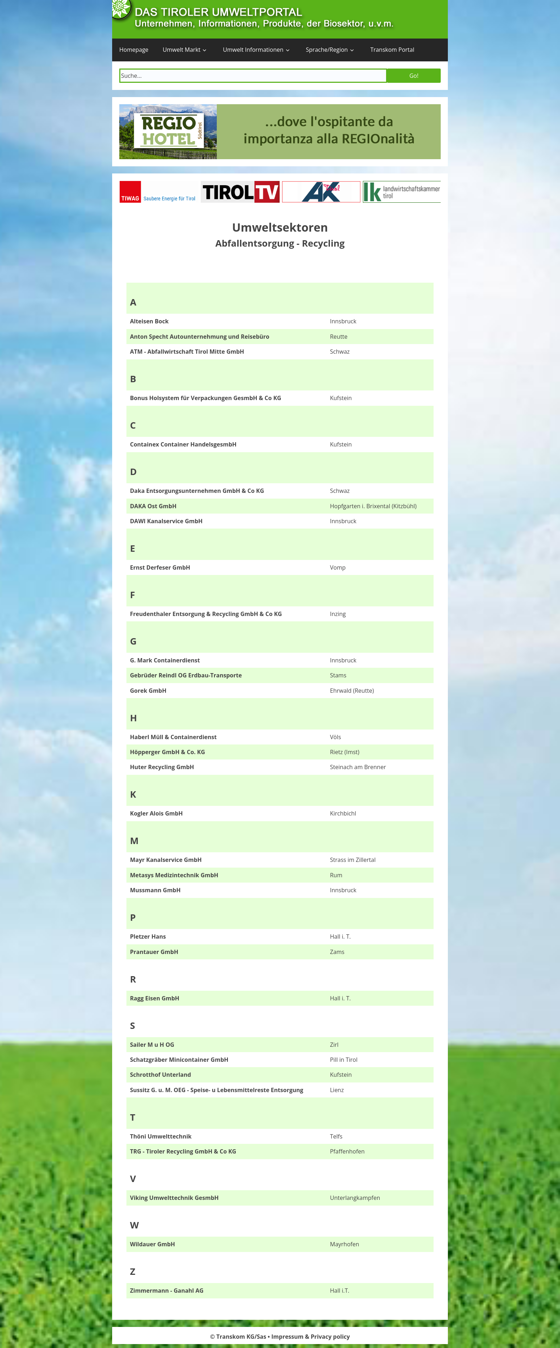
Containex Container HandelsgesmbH (183, 444)
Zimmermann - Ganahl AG (167, 1290)
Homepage (134, 50)
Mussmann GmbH (155, 890)
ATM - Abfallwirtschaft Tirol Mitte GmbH (187, 351)
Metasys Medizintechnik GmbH (174, 875)
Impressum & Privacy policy (310, 1337)
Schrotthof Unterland (160, 1075)
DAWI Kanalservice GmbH (166, 521)
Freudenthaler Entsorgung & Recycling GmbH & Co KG (206, 614)
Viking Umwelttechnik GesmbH (174, 1198)
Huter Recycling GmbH (162, 767)
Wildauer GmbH (152, 1244)
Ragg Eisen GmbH (154, 998)
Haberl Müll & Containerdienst (173, 737)
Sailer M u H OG (152, 1045)
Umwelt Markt (182, 50)
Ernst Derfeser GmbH (160, 567)
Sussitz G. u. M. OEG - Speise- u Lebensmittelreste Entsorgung (216, 1090)
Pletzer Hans (148, 936)
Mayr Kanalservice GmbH (166, 860)
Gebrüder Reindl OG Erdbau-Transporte (186, 675)
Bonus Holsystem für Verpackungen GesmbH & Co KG (205, 398)
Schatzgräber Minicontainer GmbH (179, 1060)
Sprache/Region (327, 50)
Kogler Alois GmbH (156, 813)
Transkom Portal (392, 50)
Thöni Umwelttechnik (160, 1136)
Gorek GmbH (148, 691)
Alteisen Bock (149, 321)
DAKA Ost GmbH (153, 506)
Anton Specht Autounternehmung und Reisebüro (199, 336)
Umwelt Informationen (253, 50)
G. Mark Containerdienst (165, 660)
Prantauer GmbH (154, 952)
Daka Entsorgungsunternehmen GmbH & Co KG (197, 491)
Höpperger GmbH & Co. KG (167, 752)
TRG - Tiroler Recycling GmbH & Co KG (183, 1151)
